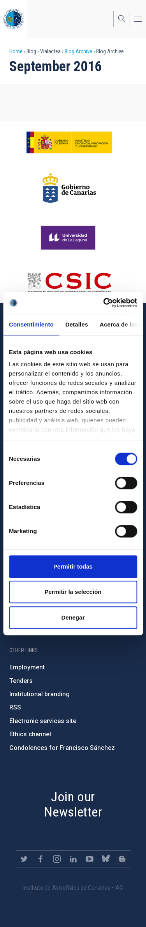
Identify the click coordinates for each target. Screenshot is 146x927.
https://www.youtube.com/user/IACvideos (89, 859)
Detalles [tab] (76, 324)
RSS (15, 707)
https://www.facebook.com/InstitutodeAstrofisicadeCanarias (40, 859)
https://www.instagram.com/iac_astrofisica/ (57, 859)
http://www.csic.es (69, 283)
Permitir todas (73, 566)
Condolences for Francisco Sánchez (62, 747)
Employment (27, 667)
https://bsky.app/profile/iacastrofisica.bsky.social (106, 859)
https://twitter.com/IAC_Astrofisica (24, 859)
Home (16, 51)
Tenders (21, 681)
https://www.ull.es (69, 237)
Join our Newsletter (73, 804)
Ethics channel (30, 734)
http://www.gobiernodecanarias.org (69, 188)
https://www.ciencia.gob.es (69, 142)
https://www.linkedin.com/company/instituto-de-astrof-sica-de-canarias (73, 859)
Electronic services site (42, 721)
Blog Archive (78, 51)
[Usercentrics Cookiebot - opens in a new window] (104, 303)
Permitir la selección (73, 591)
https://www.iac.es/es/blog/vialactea (122, 859)
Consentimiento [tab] (31, 324)
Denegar (72, 617)
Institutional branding (39, 694)
